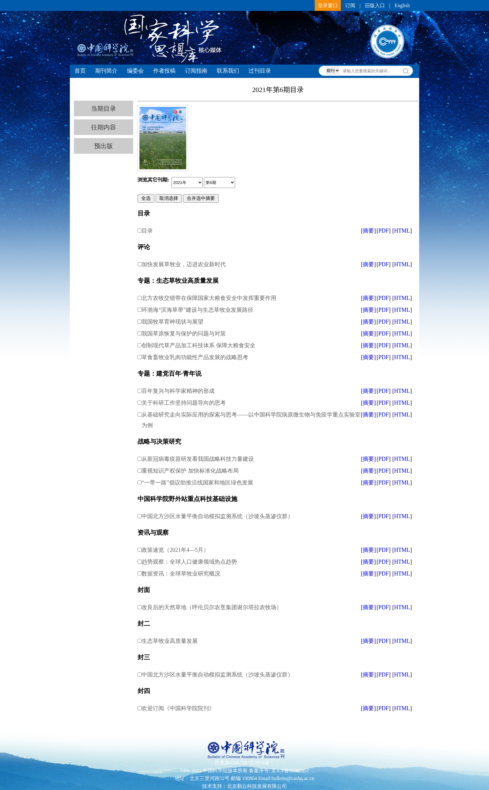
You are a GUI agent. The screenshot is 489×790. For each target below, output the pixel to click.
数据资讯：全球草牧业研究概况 (181, 574)
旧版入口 (375, 5)
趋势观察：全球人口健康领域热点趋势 (189, 562)
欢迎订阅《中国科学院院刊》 (178, 708)
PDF (383, 231)
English (402, 5)
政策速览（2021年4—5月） (175, 550)
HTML (402, 231)
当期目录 (103, 108)
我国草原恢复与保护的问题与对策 (184, 333)
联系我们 (228, 71)
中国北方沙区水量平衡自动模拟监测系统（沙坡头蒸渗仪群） (217, 516)
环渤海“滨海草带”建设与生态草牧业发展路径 (197, 310)
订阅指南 (196, 71)
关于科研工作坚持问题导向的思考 (184, 403)
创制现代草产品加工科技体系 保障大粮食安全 (198, 345)
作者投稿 (164, 71)
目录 (147, 231)
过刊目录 (260, 71)
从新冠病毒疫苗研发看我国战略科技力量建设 (198, 459)
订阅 (350, 5)
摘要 (368, 231)
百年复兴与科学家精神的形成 (178, 391)
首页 (80, 71)
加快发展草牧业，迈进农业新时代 (184, 264)
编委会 (135, 71)
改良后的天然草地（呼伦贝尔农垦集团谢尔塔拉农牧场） (212, 607)
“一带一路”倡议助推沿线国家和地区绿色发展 (197, 482)
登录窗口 (328, 5)
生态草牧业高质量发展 (170, 641)
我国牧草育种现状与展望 (172, 322)
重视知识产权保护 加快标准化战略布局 (190, 471)
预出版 (103, 145)
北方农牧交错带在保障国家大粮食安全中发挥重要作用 (209, 298)
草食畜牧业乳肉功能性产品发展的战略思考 (195, 357)
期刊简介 (106, 71)
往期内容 (103, 127)
